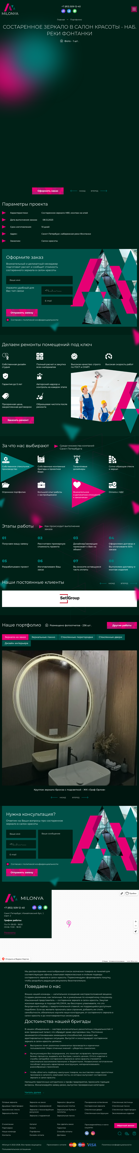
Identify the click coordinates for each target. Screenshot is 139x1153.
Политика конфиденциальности (117, 1145)
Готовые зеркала (9, 1102)
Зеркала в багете (10, 1113)
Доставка (61, 1135)
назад (77, 191)
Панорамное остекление (96, 1102)
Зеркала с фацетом (66, 1102)
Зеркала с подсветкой (40, 1115)
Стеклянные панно (121, 1106)
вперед (99, 191)
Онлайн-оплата (37, 1135)
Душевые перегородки (12, 1106)
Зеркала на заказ (38, 1102)
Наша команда (9, 1131)
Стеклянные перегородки (124, 1109)
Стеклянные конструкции (96, 1113)
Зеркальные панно (66, 1115)
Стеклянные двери (93, 1109)
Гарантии (61, 1128)
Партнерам (7, 1128)
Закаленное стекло (11, 1109)
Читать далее (33, 1092)
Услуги (33, 1128)
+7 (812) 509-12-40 (71, 6)
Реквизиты (10, 932)
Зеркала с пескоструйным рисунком (42, 1110)
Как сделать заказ (65, 1124)
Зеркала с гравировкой (40, 1106)
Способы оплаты (64, 1131)
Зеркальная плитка (66, 1106)
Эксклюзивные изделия (123, 1113)
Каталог (33, 1124)
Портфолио (35, 1131)
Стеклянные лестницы (122, 1102)
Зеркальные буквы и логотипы (66, 1110)
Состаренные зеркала (95, 1106)
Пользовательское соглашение (16, 1149)
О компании (7, 1124)
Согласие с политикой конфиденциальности (34, 320)
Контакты (6, 1135)
